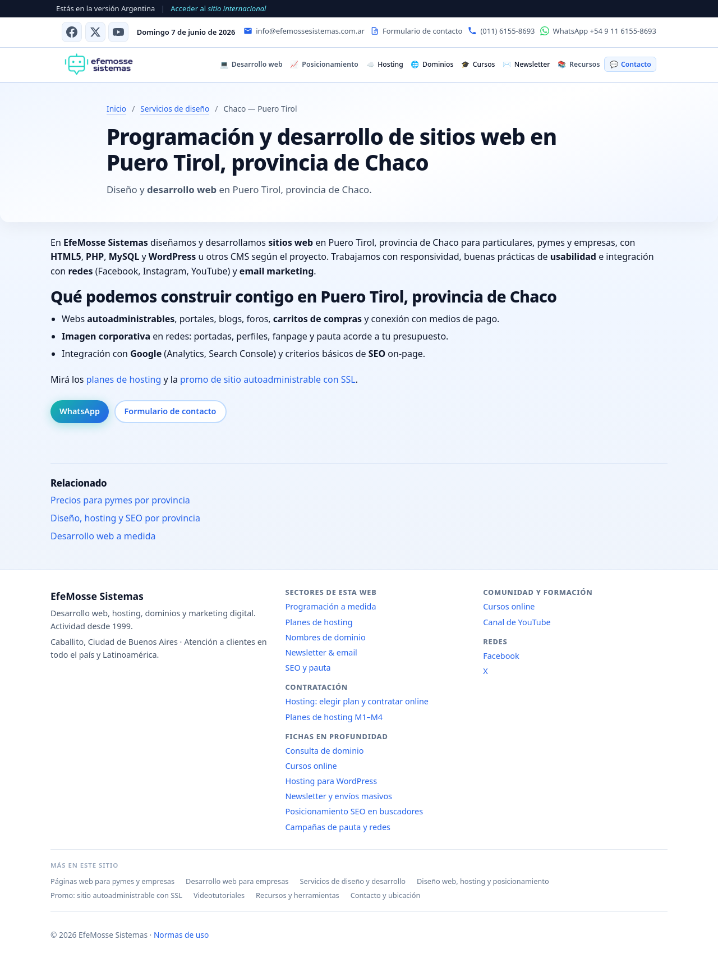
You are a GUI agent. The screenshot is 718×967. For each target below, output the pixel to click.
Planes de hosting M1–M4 (334, 717)
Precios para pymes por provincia (120, 500)
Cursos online (311, 765)
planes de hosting (124, 379)
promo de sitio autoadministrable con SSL (268, 379)
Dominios (432, 64)
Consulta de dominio (325, 750)
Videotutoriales (219, 895)
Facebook (501, 655)
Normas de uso (181, 934)
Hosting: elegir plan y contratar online (357, 701)
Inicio (116, 108)
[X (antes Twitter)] (95, 32)
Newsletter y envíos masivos (339, 796)
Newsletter (526, 64)
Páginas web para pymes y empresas (112, 881)
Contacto (630, 64)
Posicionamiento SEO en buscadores (355, 811)
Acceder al (218, 8)
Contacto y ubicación (386, 895)
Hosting (384, 64)
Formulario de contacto (171, 411)
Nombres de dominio (326, 637)
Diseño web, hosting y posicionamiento (483, 881)
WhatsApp (79, 411)
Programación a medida (331, 606)
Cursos (478, 64)
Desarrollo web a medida (103, 536)
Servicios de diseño (174, 108)
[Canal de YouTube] (118, 32)
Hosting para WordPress (332, 781)
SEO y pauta (308, 667)
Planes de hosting (319, 622)
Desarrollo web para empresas (237, 881)
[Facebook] (72, 32)
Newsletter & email (321, 652)
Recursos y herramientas (297, 895)
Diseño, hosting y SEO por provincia (125, 518)
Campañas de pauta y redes (338, 827)
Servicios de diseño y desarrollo (353, 881)
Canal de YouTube (516, 622)
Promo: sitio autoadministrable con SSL (116, 895)
